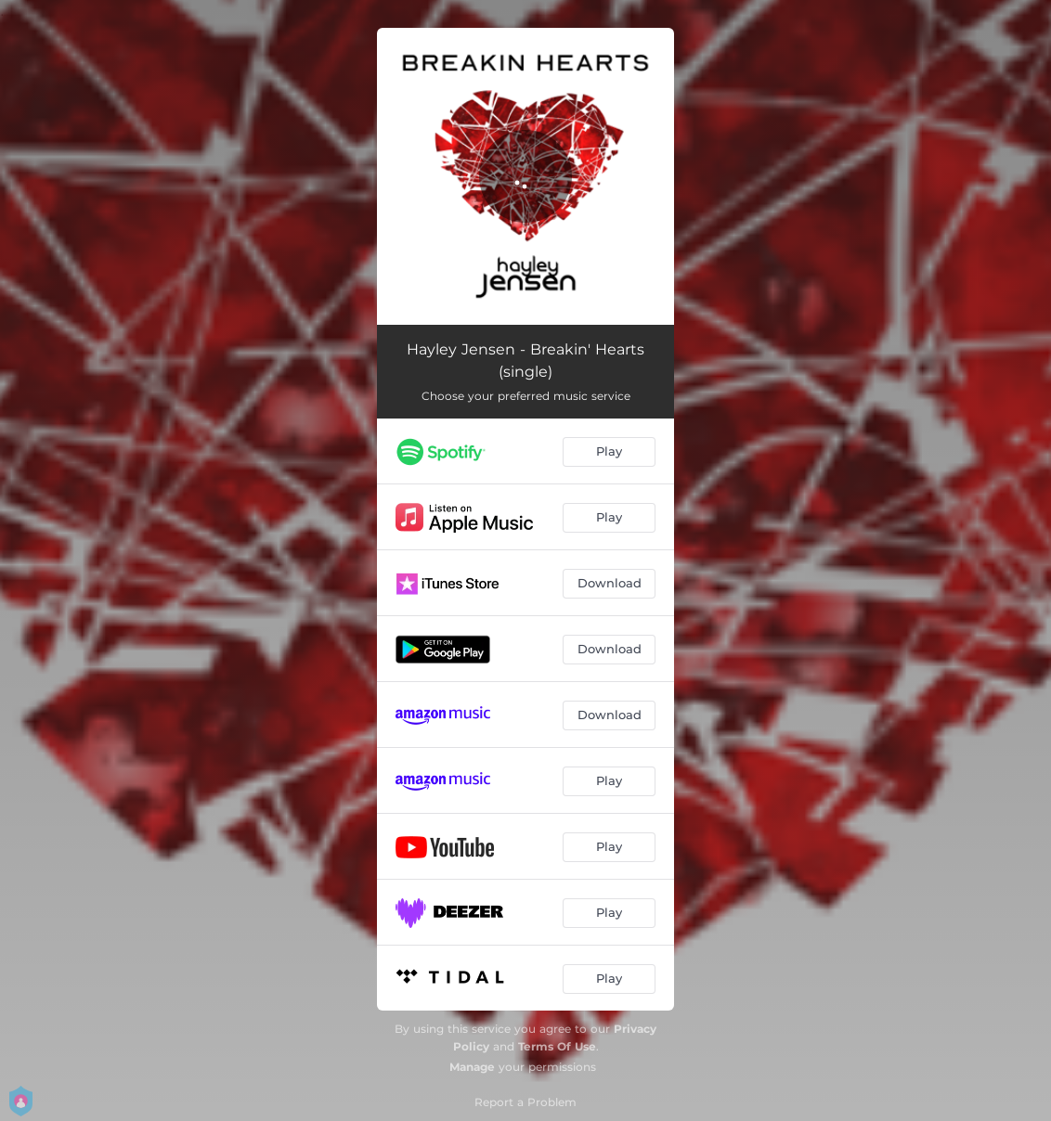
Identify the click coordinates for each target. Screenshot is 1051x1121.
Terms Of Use (557, 1046)
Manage (472, 1067)
